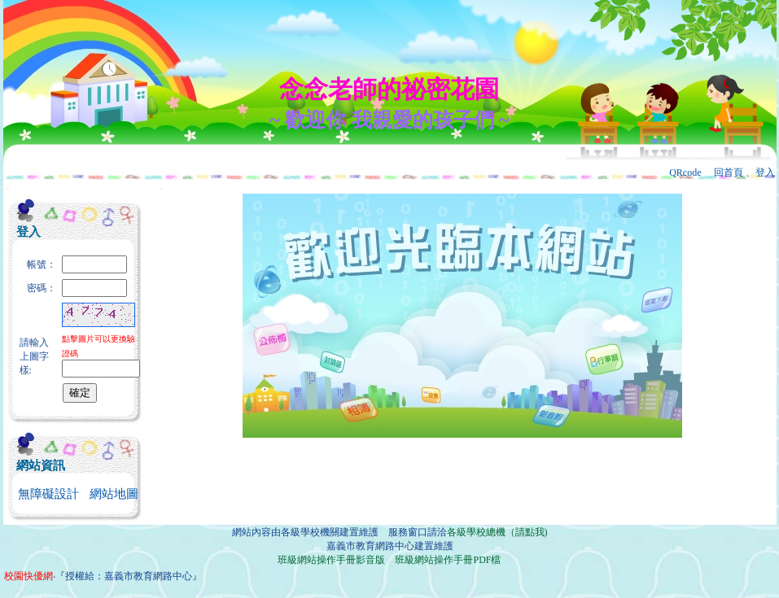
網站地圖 (114, 493)
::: (8, 188)
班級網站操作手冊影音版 (331, 559)
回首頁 (728, 172)
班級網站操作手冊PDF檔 (448, 559)
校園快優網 (28, 576)
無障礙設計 (48, 493)
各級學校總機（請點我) (497, 532)
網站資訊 (40, 465)
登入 (765, 172)
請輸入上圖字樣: (34, 356)
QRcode (685, 172)
